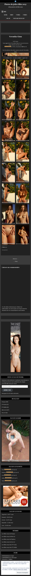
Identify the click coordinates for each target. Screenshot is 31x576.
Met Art (8, 18)
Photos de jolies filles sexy (15, 4)
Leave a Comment (18, 57)
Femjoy (11, 15)
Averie (3, 520)
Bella (3, 481)
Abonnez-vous (7, 390)
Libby (3, 478)
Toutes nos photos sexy (18, 18)
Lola (3, 475)
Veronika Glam (15, 36)
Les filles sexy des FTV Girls (9, 544)
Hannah (4, 517)
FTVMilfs (25, 15)
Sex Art (4, 412)
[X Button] (15, 1)
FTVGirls (18, 15)
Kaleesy (4, 472)
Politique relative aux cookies (20, 569)
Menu (5, 11)
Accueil (5, 15)
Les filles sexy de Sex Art (8, 542)
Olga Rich (4, 514)
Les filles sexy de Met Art (8, 536)
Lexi (3, 469)
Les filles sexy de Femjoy (8, 534)
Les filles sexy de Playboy (8, 539)
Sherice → (15, 259)
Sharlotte (4, 522)
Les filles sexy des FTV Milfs (9, 547)
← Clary (15, 261)
